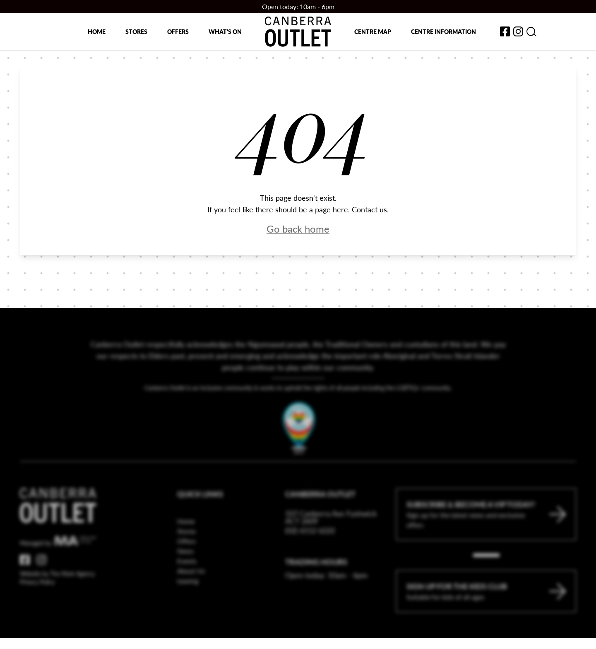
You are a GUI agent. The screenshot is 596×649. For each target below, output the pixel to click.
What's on (225, 31)
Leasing (187, 597)
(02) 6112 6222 (310, 546)
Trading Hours (316, 578)
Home (97, 31)
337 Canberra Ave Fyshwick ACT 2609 (331, 533)
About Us (191, 587)
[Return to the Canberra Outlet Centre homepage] (298, 31)
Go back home (298, 228)
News (185, 567)
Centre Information (443, 31)
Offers (178, 31)
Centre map (372, 31)
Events (187, 577)
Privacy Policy (37, 598)
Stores (136, 31)
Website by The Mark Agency (57, 590)
